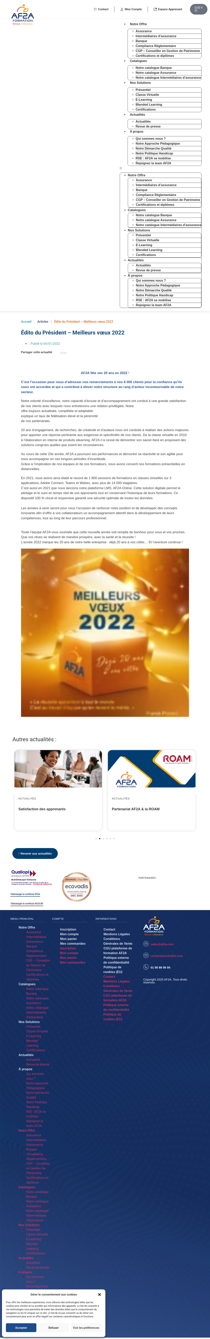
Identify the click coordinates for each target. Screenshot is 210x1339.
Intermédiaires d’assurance (156, 36)
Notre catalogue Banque (154, 67)
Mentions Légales (117, 935)
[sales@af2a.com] (146, 945)
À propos (137, 131)
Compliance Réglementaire (156, 46)
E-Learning (144, 99)
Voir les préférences (86, 1328)
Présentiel (143, 89)
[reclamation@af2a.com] (146, 956)
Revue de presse (148, 126)
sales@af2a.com (162, 945)
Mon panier (68, 940)
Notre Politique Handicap (154, 153)
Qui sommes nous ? (151, 138)
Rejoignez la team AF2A (153, 163)
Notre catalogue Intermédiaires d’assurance (168, 77)
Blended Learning (149, 104)
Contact (109, 930)
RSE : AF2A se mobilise (153, 158)
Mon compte (69, 935)
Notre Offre (138, 24)
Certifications (146, 109)
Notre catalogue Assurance (156, 72)
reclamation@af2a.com (167, 957)
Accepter (21, 1328)
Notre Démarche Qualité (153, 148)
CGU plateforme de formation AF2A (117, 952)
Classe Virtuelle (147, 94)
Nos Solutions (140, 83)
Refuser (53, 1328)
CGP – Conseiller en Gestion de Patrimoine (168, 51)
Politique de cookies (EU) (112, 971)
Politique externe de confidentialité (116, 961)
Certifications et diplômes (155, 55)
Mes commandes (73, 945)
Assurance (144, 31)
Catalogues (138, 61)
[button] (99, 1294)
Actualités (137, 114)
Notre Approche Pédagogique (158, 143)
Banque (141, 41)
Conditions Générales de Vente (118, 943)
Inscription (68, 930)
